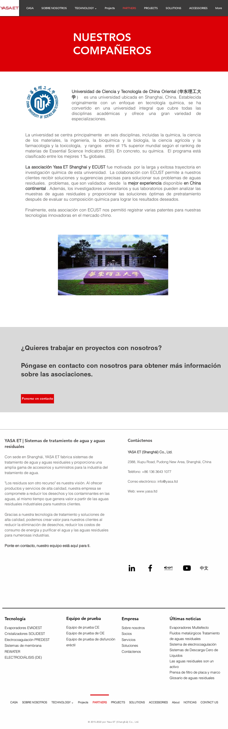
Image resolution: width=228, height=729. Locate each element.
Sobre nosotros (133, 628)
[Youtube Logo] (186, 568)
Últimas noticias (185, 618)
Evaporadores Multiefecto (189, 627)
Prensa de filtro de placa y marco (195, 672)
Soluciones (130, 645)
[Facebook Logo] (150, 568)
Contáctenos (131, 651)
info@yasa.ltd (168, 481)
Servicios (129, 639)
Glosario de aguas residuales (192, 678)
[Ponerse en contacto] (37, 398)
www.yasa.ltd (147, 491)
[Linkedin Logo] (131, 568)
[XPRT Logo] (168, 568)
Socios (127, 633)
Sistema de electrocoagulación (193, 644)
